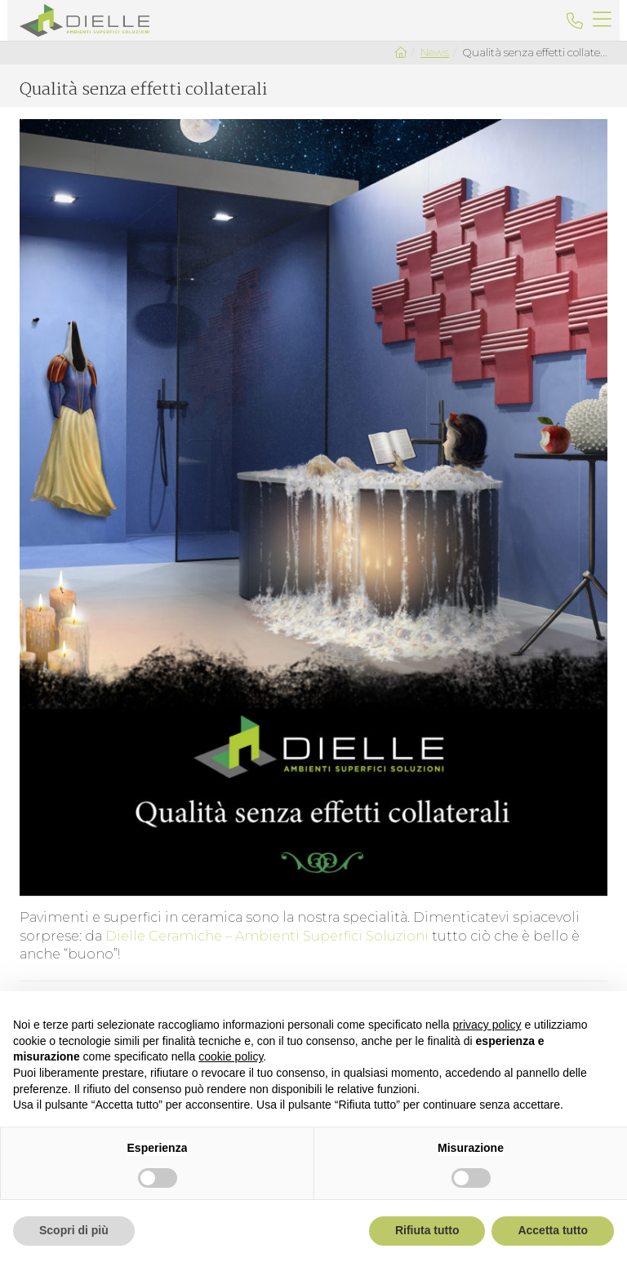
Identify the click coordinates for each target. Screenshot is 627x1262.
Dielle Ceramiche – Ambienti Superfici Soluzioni (267, 936)
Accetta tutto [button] (553, 1230)
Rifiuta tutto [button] (427, 1230)
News (434, 52)
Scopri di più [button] (74, 1230)
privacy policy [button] (487, 1024)
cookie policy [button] (230, 1056)
